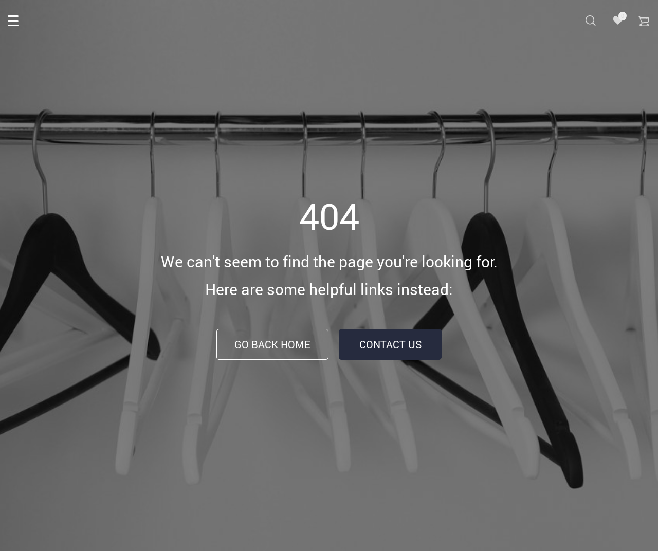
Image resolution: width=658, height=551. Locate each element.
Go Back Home (272, 345)
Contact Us (390, 345)
